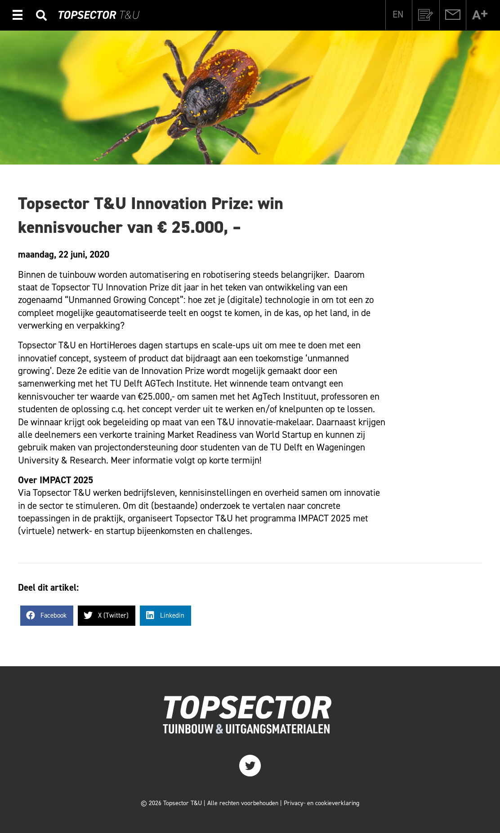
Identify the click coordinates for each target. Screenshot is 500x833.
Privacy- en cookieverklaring (321, 803)
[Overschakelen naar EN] (398, 14)
